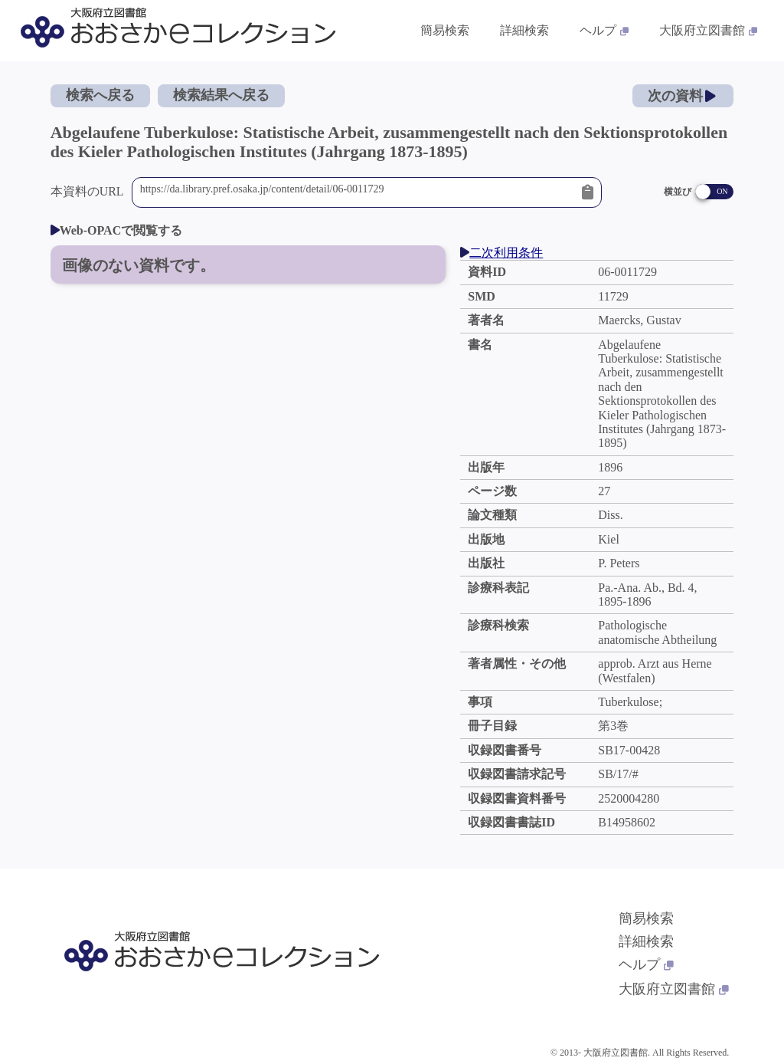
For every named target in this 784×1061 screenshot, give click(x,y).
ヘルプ (646, 964)
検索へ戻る (100, 95)
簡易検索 (646, 918)
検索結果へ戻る (221, 95)
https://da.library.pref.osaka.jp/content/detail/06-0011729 (357, 192)
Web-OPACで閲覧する (117, 230)
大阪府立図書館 (674, 989)
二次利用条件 (501, 252)
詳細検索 (646, 941)
